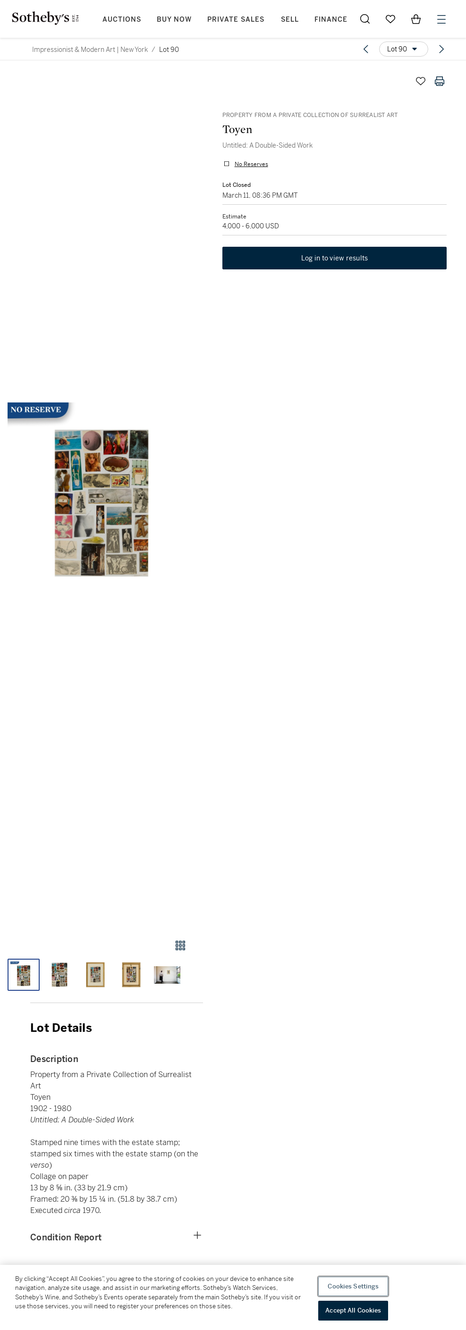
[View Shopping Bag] (416, 18)
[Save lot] (420, 81)
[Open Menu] (441, 19)
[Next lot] (441, 49)
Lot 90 (169, 49)
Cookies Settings (353, 1286)
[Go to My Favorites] (390, 18)
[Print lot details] (439, 81)
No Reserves (251, 164)
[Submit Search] (365, 19)
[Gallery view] (180, 945)
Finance (330, 20)
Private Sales (235, 20)
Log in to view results (334, 258)
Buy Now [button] (174, 20)
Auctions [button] (121, 20)
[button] (101, 496)
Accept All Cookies (353, 1310)
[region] (233, 1297)
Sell (290, 20)
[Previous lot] (365, 49)
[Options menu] (403, 49)
